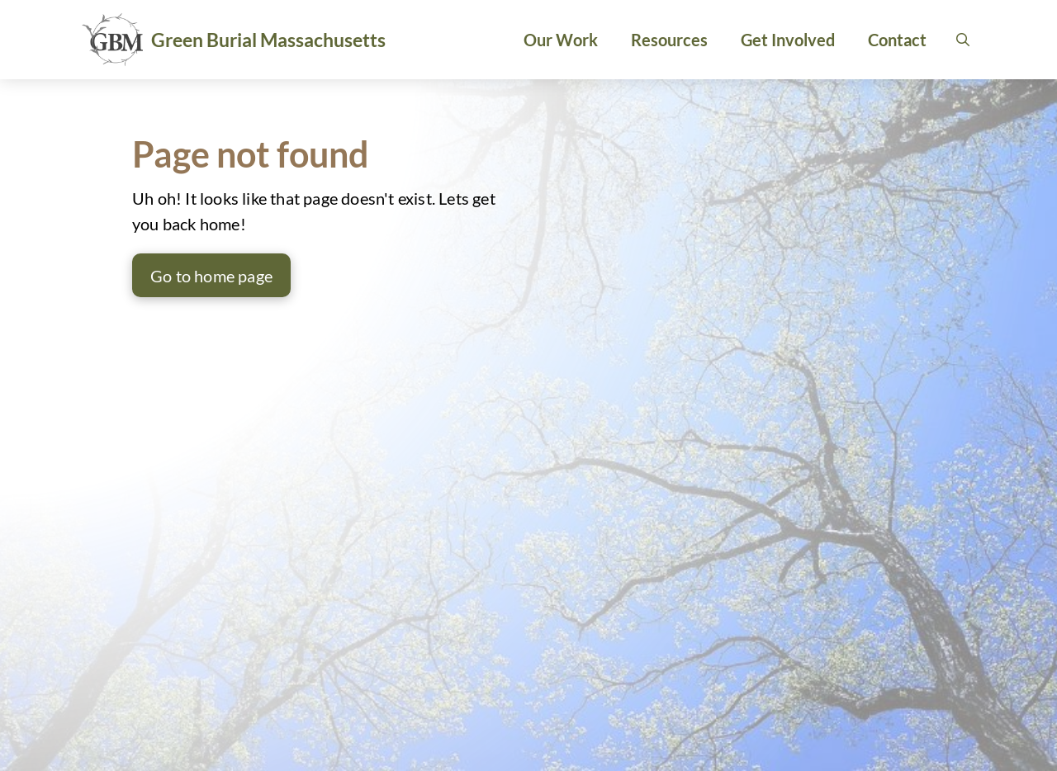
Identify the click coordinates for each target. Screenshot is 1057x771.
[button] (963, 39)
